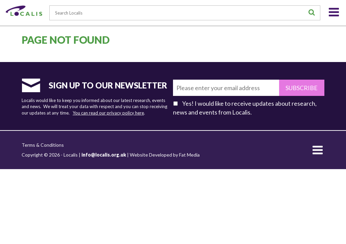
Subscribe (302, 88)
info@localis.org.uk (103, 155)
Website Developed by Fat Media (165, 155)
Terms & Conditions (43, 145)
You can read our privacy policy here (108, 113)
